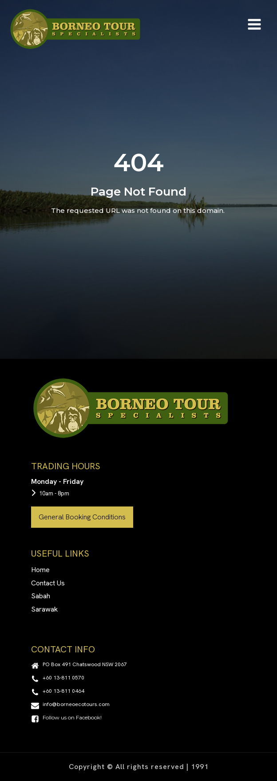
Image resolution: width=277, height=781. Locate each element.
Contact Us (48, 583)
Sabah (40, 595)
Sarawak (44, 609)
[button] (79, 666)
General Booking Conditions (82, 517)
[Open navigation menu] (254, 25)
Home (40, 569)
